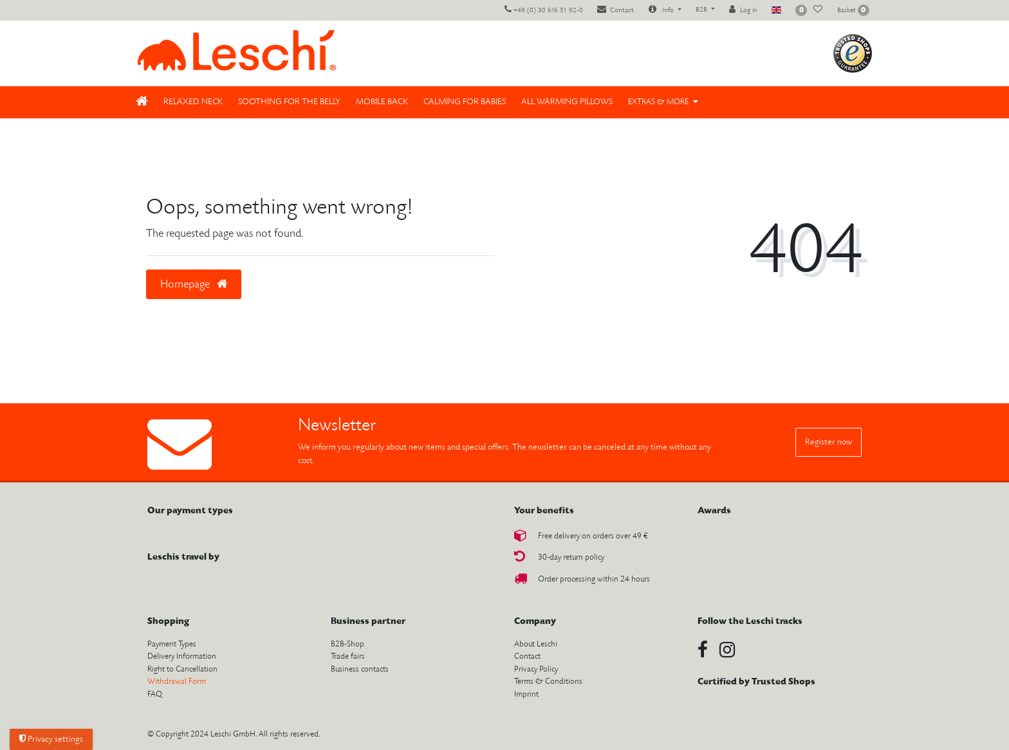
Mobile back (382, 101)
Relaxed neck (193, 101)
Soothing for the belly (289, 101)
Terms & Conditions (548, 681)
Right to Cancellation (182, 669)
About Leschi (535, 644)
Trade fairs (348, 656)
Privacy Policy (536, 669)
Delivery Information (181, 656)
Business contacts (360, 669)
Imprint (526, 694)
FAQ (154, 694)
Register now (828, 442)
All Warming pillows (567, 101)
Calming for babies (464, 101)
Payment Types (171, 644)
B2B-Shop (347, 644)
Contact (527, 656)
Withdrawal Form (176, 681)
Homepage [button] (193, 284)
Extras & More (658, 102)
